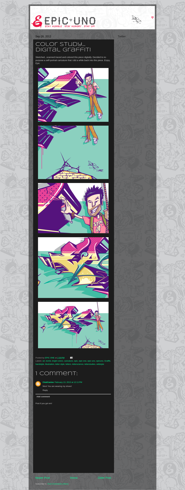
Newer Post (42, 477)
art (43, 361)
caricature (68, 361)
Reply (45, 390)
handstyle (39, 364)
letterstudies (89, 364)
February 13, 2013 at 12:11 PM (68, 382)
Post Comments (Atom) (58, 484)
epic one (82, 361)
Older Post (104, 477)
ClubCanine (48, 382)
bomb (48, 361)
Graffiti (107, 361)
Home (74, 477)
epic (76, 361)
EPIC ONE (50, 358)
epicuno (99, 361)
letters (68, 364)
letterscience (77, 364)
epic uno (91, 361)
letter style (60, 364)
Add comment (43, 396)
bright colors (57, 361)
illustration (49, 364)
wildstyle (100, 364)
